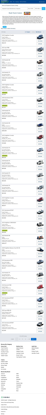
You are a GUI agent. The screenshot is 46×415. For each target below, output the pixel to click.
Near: (29, 8)
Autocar (3, 373)
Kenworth (3, 381)
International (4, 379)
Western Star (19, 383)
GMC (17, 373)
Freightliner (3, 377)
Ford (2, 390)
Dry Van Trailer (4, 363)
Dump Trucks (4, 353)
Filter (5, 26)
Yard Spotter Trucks (21, 357)
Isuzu (17, 375)
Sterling (3, 385)
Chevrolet (3, 375)
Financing (17, 1)
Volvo (2, 387)
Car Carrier (3, 369)
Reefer (2, 367)
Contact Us (3, 411)
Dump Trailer (4, 365)
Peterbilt (18, 379)
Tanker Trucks (4, 355)
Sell (13, 1)
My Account (43, 1)
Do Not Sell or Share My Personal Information (10, 407)
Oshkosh (3, 383)
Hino (17, 388)
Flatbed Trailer (4, 361)
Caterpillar (3, 388)
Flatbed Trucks (4, 350)
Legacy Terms (4, 404)
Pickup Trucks (35, 351)
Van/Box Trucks (5, 351)
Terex (17, 381)
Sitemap (2, 413)
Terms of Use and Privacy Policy (7, 402)
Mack (17, 377)
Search (11, 1)
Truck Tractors (4, 348)
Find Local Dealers (23, 1)
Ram (17, 390)
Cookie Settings (4, 409)
